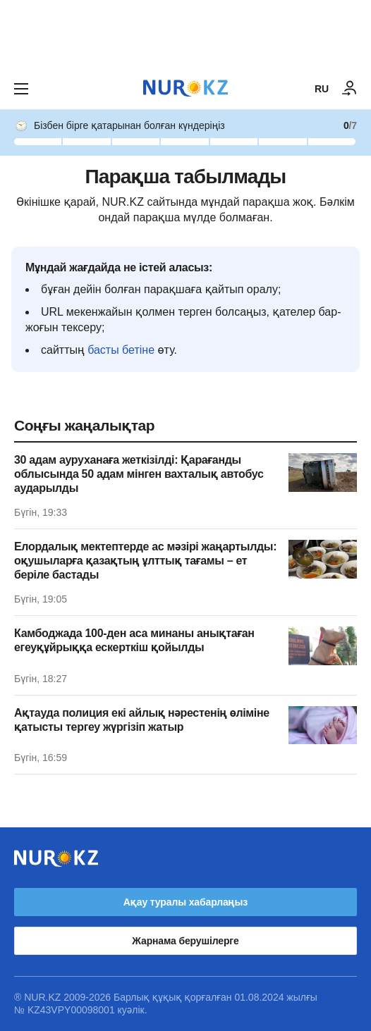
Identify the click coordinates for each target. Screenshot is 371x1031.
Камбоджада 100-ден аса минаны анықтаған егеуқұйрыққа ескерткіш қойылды (134, 640)
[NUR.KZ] (185, 88)
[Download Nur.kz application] (185, 34)
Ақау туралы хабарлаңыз (185, 902)
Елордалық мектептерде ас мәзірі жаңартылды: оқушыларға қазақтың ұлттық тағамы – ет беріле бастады (145, 561)
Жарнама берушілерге (185, 940)
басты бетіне (120, 350)
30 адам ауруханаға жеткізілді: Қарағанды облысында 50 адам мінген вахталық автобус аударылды (139, 474)
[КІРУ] (350, 89)
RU (322, 88)
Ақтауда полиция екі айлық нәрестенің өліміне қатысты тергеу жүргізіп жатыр (141, 720)
